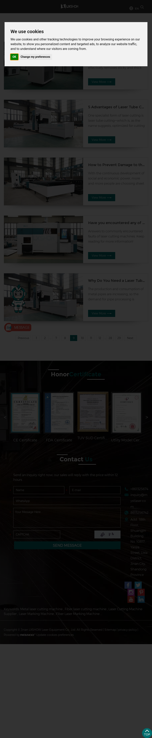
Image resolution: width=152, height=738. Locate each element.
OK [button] (14, 56)
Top (147, 733)
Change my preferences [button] (35, 56)
